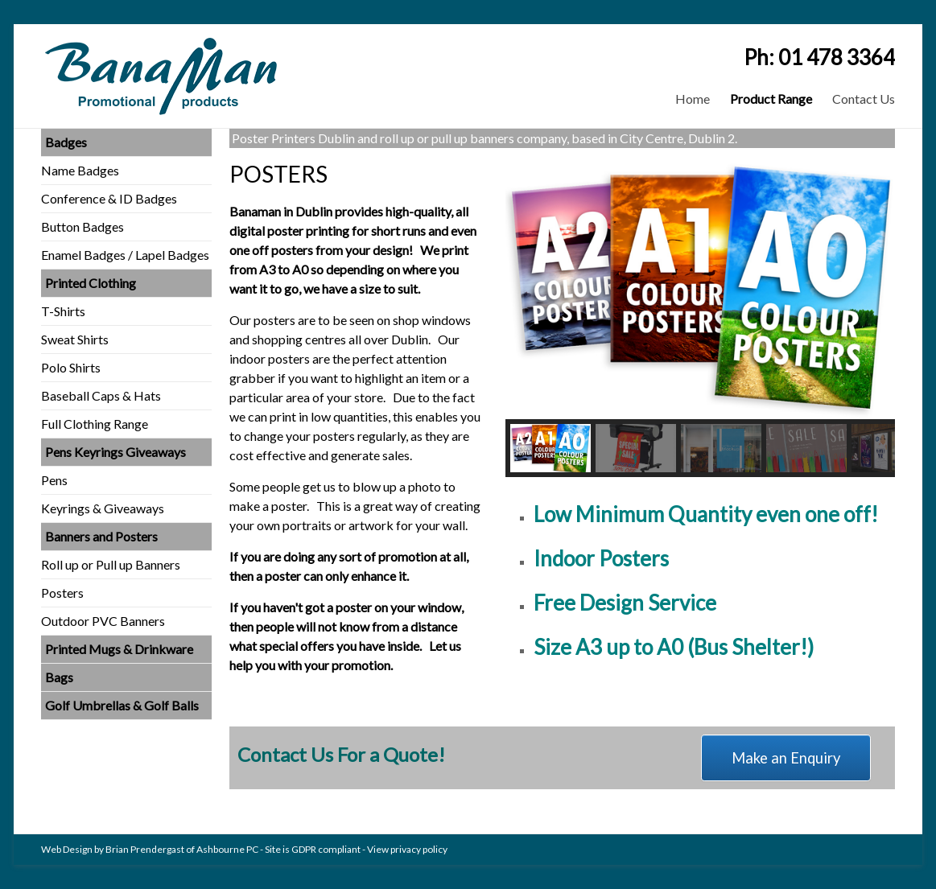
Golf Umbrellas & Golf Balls (122, 705)
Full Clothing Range (94, 423)
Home (692, 98)
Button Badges (82, 226)
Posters (62, 592)
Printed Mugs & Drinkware (119, 648)
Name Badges (80, 170)
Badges (66, 142)
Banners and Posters (101, 536)
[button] (550, 448)
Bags (59, 677)
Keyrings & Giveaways (102, 508)
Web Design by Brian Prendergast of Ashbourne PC (149, 849)
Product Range (771, 98)
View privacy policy (407, 849)
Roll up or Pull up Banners (110, 564)
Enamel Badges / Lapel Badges (125, 254)
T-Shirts (63, 311)
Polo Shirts (71, 367)
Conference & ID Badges (109, 198)
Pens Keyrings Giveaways (115, 451)
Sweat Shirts (75, 339)
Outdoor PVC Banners (103, 620)
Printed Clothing (90, 282)
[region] (700, 318)
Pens (54, 480)
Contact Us (863, 98)
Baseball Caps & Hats (101, 395)
